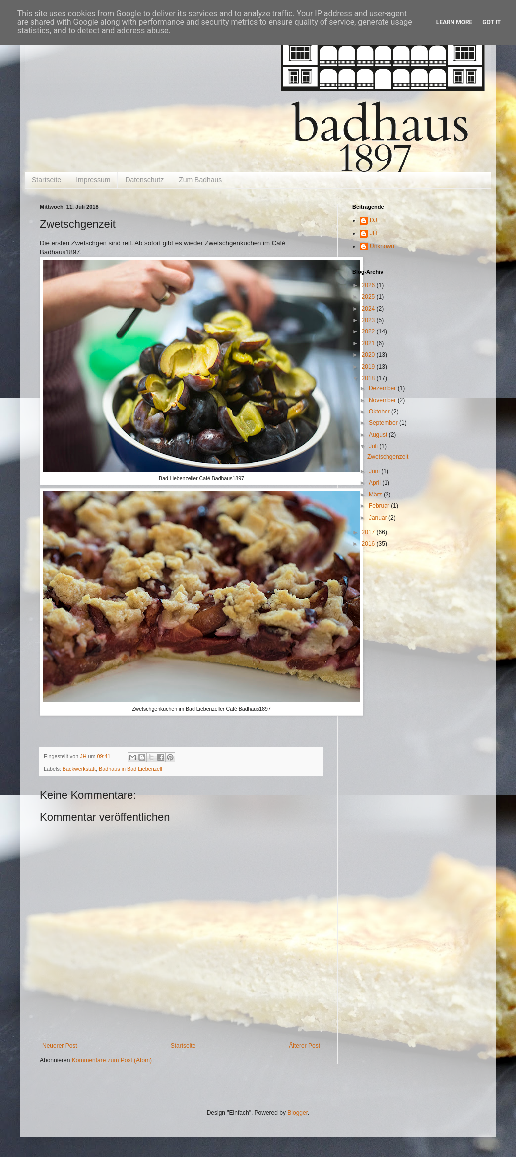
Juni (375, 471)
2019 (369, 366)
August (379, 434)
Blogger (297, 1112)
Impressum (93, 180)
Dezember (383, 388)
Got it (491, 22)
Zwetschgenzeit (387, 456)
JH (373, 233)
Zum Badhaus (200, 180)
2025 (369, 296)
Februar (380, 505)
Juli (374, 446)
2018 (369, 378)
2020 (369, 354)
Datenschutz (144, 180)
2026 (369, 285)
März (376, 494)
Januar (378, 517)
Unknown (382, 246)
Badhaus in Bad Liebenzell (130, 769)
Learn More (454, 22)
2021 (369, 343)
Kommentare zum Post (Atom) (112, 1060)
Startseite (46, 180)
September (384, 422)
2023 (369, 320)
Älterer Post (304, 1045)
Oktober (380, 411)
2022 (369, 331)
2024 (369, 308)
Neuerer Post (59, 1045)
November (383, 400)
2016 (369, 543)
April (375, 482)
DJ (373, 220)
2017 (369, 532)
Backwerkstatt (79, 769)
